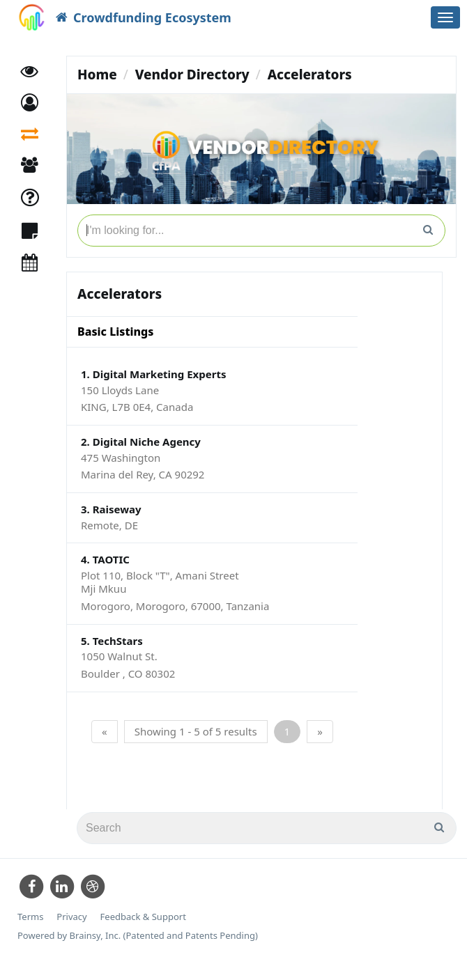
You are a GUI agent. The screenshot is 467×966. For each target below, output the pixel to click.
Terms (30, 917)
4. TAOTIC (105, 559)
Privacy (71, 917)
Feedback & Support (143, 917)
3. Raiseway (111, 509)
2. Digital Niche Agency (141, 442)
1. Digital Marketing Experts (153, 374)
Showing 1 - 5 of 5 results (196, 731)
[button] (29, 102)
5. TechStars (112, 641)
